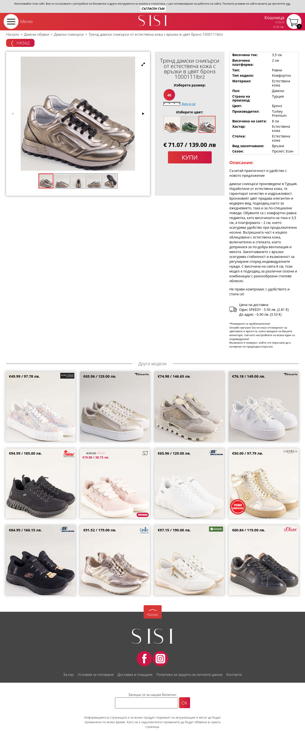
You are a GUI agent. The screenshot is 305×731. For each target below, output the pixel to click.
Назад (20, 43)
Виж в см (188, 104)
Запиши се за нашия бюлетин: (152, 694)
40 (169, 95)
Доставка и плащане (135, 674)
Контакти (234, 674)
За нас (68, 674)
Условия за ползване (95, 674)
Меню (26, 21)
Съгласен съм (153, 9)
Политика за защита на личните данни (189, 674)
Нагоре (152, 614)
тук (288, 3)
